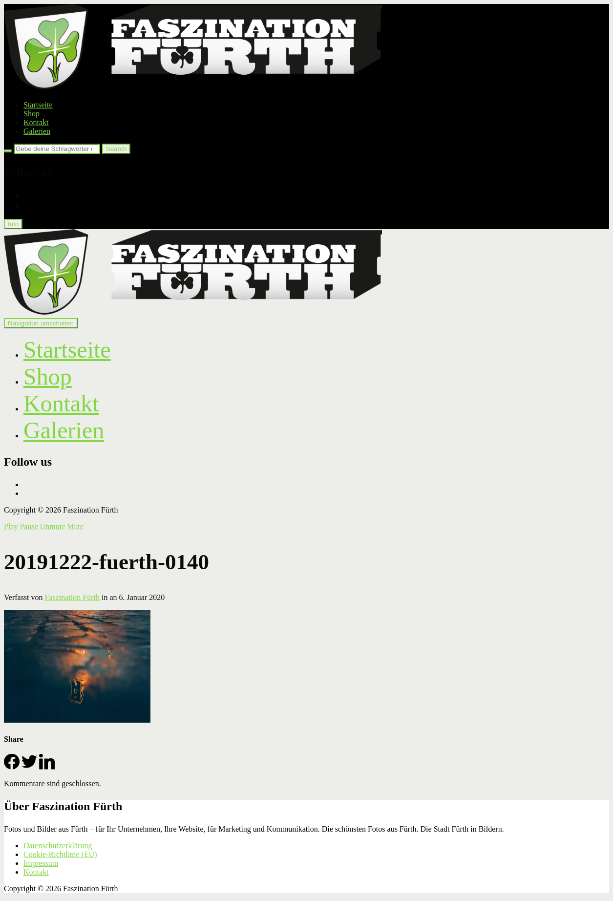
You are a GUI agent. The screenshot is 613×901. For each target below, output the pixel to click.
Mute (75, 526)
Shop (31, 113)
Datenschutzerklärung (57, 845)
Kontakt (36, 122)
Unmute (52, 526)
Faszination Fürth (72, 597)
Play (11, 526)
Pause (29, 526)
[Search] (8, 151)
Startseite (38, 105)
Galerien (36, 131)
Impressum (40, 863)
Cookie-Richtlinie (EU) (60, 854)
